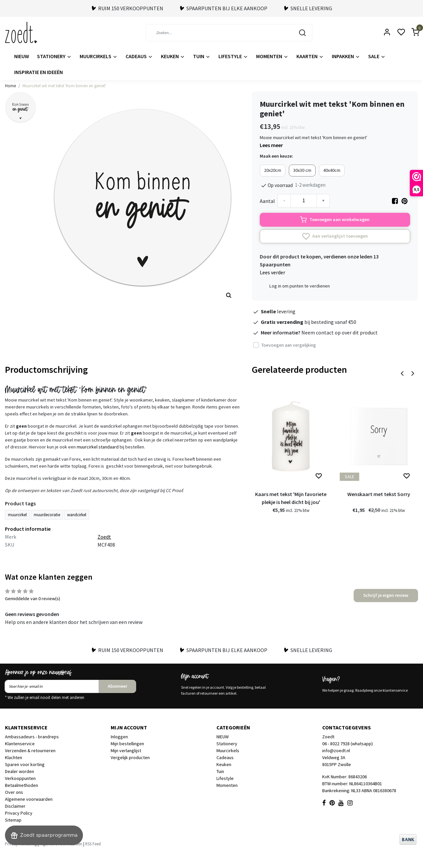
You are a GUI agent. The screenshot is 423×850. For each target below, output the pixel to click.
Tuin (202, 56)
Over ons (14, 792)
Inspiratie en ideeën (38, 72)
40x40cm (331, 170)
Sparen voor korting (25, 764)
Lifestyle (233, 56)
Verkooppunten (20, 778)
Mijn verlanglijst (126, 750)
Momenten (272, 56)
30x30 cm (302, 170)
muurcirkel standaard (98, 447)
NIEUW (21, 56)
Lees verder (272, 272)
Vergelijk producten (130, 757)
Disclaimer (15, 806)
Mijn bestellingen (127, 744)
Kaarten (310, 56)
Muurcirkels (99, 56)
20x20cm (272, 170)
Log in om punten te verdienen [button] (299, 286)
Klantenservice (20, 744)
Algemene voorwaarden (29, 799)
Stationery (54, 56)
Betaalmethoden (21, 785)
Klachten (13, 757)
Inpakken (346, 56)
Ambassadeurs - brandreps (32, 737)
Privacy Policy (18, 813)
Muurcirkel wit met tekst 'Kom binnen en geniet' (64, 85)
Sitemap (13, 820)
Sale (377, 56)
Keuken (173, 56)
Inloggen (119, 737)
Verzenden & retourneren (30, 750)
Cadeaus (139, 56)
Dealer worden (19, 771)
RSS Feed (93, 843)
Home (10, 85)
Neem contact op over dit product (339, 332)
